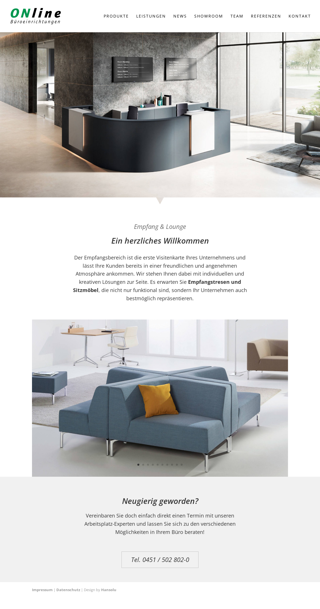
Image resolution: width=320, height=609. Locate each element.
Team (237, 16)
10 (182, 465)
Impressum (42, 589)
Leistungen (151, 16)
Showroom (208, 16)
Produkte (116, 16)
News (180, 16)
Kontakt (300, 16)
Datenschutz (68, 589)
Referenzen (266, 16)
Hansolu (108, 589)
